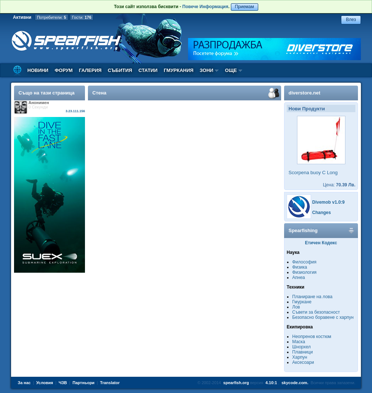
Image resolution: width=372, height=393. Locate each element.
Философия (304, 262)
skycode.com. (294, 382)
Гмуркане (301, 301)
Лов (296, 307)
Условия (44, 382)
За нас (24, 382)
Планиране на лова (312, 296)
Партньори (83, 382)
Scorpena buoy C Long (313, 172)
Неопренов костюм (311, 336)
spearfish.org (236, 382)
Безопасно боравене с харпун (323, 317)
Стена (99, 93)
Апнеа (298, 277)
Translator (110, 382)
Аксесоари (303, 362)
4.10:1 (271, 382)
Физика (299, 267)
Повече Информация (205, 6)
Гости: (82, 17)
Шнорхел (301, 346)
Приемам (244, 6)
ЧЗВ (63, 382)
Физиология (304, 272)
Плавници (302, 352)
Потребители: (51, 17)
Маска (298, 341)
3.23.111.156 (75, 111)
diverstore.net (304, 93)
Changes (321, 212)
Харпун (299, 357)
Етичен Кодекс (321, 242)
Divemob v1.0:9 (328, 202)
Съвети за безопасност (316, 312)
